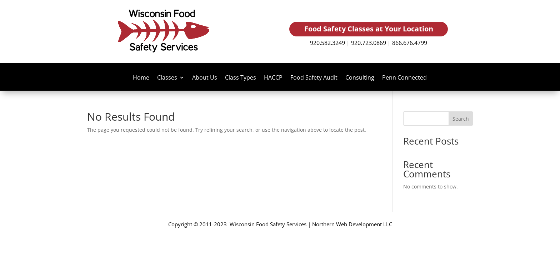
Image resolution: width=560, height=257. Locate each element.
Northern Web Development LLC (352, 224)
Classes (167, 78)
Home (141, 78)
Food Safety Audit (314, 78)
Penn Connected (404, 78)
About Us (204, 78)
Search (460, 118)
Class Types (240, 78)
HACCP (273, 78)
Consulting (359, 78)
